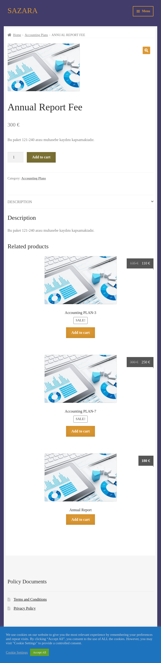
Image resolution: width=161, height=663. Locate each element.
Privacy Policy (25, 608)
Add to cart (41, 157)
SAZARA (23, 10)
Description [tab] (20, 202)
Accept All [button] (39, 652)
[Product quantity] (16, 157)
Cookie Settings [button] (17, 652)
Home (17, 35)
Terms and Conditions (30, 599)
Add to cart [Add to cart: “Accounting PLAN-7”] (80, 431)
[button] (146, 50)
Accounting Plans (36, 35)
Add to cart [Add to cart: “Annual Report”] (80, 519)
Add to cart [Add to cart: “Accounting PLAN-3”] (80, 333)
